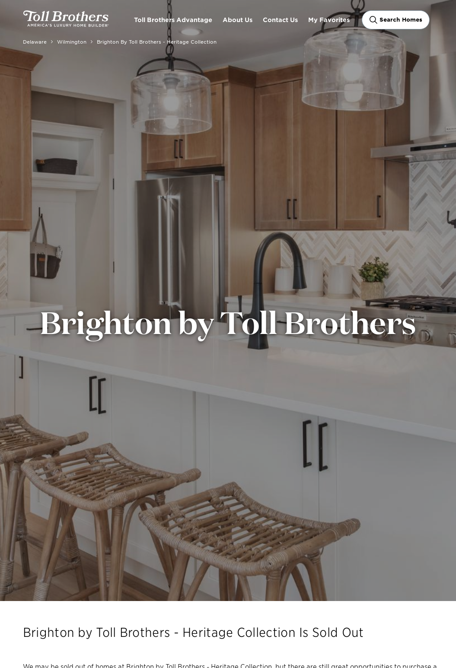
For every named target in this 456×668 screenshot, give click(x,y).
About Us (237, 19)
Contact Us (280, 19)
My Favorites (329, 19)
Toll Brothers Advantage (173, 19)
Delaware (35, 41)
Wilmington (71, 41)
